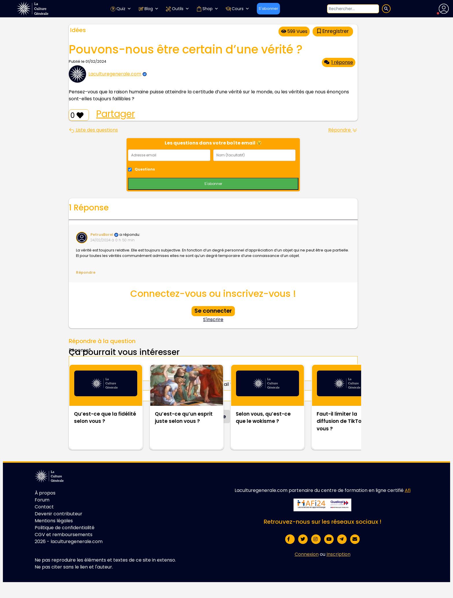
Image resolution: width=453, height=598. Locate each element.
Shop (207, 8)
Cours (237, 8)
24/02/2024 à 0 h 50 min (112, 240)
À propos (45, 493)
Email (224, 384)
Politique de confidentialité (64, 527)
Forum (42, 500)
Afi (408, 490)
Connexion (307, 554)
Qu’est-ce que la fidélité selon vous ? (105, 417)
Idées (78, 30)
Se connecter (213, 311)
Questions (145, 169)
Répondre (343, 130)
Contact (44, 506)
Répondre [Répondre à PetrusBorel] (85, 272)
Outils (177, 8)
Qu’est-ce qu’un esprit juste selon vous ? (184, 417)
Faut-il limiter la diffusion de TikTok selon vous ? (348, 421)
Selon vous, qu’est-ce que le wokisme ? (263, 417)
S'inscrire (213, 319)
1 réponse (338, 62)
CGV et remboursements (63, 534)
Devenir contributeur (58, 513)
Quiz (120, 8)
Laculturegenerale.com (114, 74)
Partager (115, 114)
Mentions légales (54, 520)
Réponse (80, 350)
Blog (148, 8)
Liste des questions (93, 130)
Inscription (338, 554)
